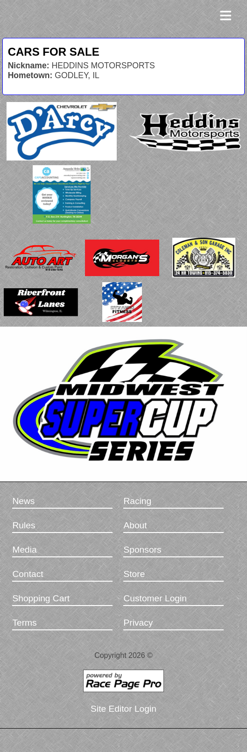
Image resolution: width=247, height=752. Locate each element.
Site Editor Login (123, 709)
